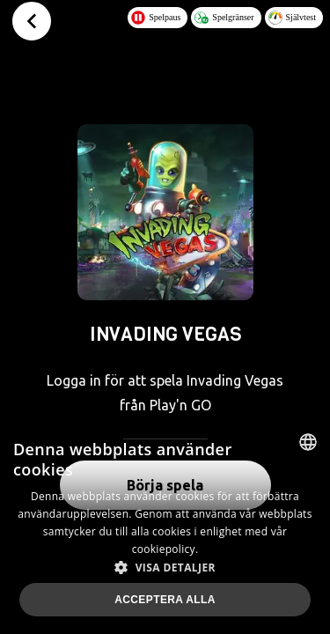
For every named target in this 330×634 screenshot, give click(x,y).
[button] (165, 567)
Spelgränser (223, 18)
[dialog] (165, 527)
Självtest (292, 18)
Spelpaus (155, 18)
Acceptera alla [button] (165, 599)
